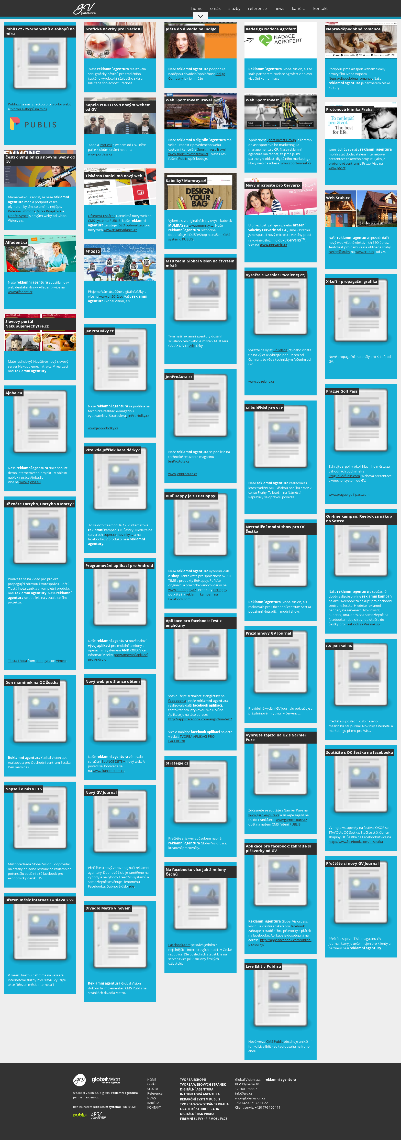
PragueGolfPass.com (344, 476)
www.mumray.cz (201, 225)
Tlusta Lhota (17, 660)
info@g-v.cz (243, 1093)
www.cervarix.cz (273, 244)
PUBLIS (294, 824)
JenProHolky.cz (138, 415)
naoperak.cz (91, 1097)
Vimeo (61, 660)
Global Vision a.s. (87, 1093)
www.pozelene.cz (261, 381)
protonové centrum (344, 163)
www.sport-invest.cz (296, 163)
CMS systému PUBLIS (104, 220)
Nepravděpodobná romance (350, 78)
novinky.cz (125, 534)
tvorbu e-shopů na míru (28, 109)
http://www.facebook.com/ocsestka (356, 841)
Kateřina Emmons (21, 211)
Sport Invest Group (281, 140)
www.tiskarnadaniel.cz (120, 229)
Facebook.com (179, 944)
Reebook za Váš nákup (363, 624)
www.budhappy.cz (182, 589)
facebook (298, 926)
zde (192, 345)
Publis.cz (14, 104)
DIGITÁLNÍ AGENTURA (196, 1089)
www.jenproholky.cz (103, 428)
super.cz (110, 534)
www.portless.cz (100, 154)
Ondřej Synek (18, 215)
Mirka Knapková (49, 211)
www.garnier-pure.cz (263, 815)
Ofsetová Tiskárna (101, 215)
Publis (182, 158)
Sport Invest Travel (211, 149)
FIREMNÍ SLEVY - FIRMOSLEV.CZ (203, 1119)
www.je (173, 473)
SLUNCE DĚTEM (114, 761)
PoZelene (280, 350)
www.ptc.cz (337, 168)
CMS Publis (274, 1041)
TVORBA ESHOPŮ (193, 1079)
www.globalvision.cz (250, 1098)
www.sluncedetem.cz (108, 770)
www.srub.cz (364, 251)
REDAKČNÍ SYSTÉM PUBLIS (200, 1099)
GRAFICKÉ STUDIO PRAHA (199, 1109)
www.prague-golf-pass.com (349, 494)
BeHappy (220, 589)
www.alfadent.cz (20, 291)
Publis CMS (128, 1107)
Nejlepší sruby (339, 251)
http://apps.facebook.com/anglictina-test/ (200, 719)
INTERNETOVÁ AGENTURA (200, 1094)
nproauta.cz (188, 473)
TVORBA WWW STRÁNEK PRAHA (204, 1104)
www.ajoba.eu (30, 482)
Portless (106, 144)
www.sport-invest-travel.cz (188, 154)
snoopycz (43, 660)
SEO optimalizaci (131, 225)
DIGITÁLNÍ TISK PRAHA (197, 1114)
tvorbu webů (61, 104)
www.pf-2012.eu (111, 296)
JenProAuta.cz (178, 461)
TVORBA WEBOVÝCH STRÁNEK (203, 1084)
